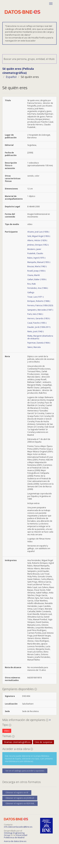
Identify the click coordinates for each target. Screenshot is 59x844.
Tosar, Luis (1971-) (35, 296)
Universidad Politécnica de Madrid (15, 836)
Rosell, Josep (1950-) (36, 270)
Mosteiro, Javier (34, 249)
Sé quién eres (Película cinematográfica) (18, 71)
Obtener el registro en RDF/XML (20, 803)
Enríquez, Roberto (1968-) (38, 301)
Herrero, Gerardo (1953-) (38, 318)
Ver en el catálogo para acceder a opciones (25, 770)
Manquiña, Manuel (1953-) (38, 262)
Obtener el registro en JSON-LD (20, 798)
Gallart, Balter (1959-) (36, 279)
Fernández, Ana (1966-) (37, 288)
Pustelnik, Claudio (35, 253)
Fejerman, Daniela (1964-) (38, 342)
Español (11, 77)
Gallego (30, 292)
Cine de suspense (43, 742)
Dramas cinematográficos (17, 742)
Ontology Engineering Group (14, 833)
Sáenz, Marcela (34, 347)
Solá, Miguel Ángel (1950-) (38, 236)
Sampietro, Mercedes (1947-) (40, 310)
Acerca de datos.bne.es (15, 841)
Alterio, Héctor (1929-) (37, 240)
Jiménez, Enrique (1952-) (38, 244)
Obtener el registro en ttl (17, 792)
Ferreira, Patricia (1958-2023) (40, 305)
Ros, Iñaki (31, 283)
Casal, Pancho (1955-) (36, 323)
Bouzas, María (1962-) (37, 266)
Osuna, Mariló (33, 275)
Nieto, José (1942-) (35, 331)
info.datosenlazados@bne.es (18, 826)
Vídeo (7, 730)
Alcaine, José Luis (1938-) (38, 231)
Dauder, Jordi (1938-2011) (38, 327)
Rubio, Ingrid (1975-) (36, 257)
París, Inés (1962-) (35, 314)
